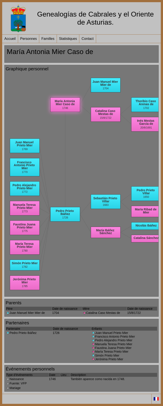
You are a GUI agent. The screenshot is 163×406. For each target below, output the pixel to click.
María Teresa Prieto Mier (110, 351)
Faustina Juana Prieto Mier (111, 348)
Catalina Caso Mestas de (101, 313)
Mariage (13, 388)
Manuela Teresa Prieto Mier (112, 344)
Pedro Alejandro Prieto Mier (112, 340)
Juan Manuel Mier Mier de (25, 313)
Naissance (15, 379)
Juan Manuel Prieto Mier (110, 333)
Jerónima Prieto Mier (107, 359)
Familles (47, 39)
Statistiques (68, 39)
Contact (87, 39)
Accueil (10, 39)
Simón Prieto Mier (105, 355)
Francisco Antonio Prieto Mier (113, 336)
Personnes (28, 39)
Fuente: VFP (16, 383)
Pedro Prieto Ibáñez (21, 333)
